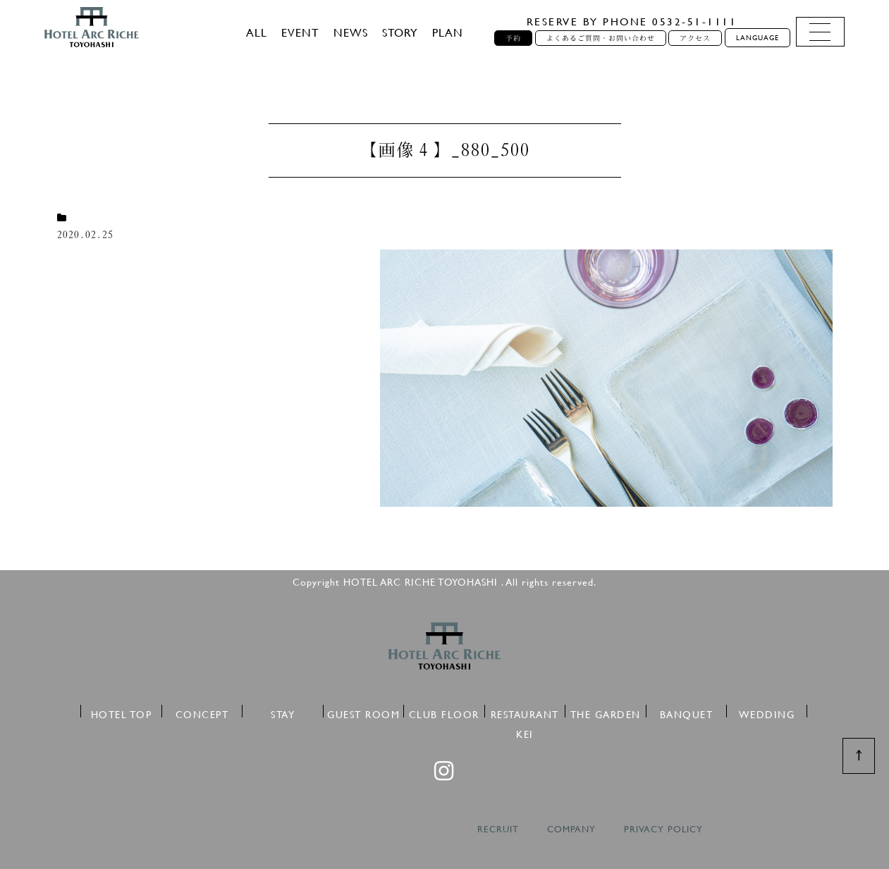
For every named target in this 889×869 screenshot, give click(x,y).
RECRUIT (498, 829)
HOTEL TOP (121, 712)
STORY (400, 32)
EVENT (300, 32)
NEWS (350, 32)
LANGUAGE (757, 37)
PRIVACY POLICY (663, 829)
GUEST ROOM (363, 712)
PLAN (447, 32)
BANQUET (686, 712)
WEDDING (767, 712)
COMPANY (571, 829)
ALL (256, 32)
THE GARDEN (605, 712)
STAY (283, 712)
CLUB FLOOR (444, 712)
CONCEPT (202, 712)
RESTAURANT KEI (525, 712)
